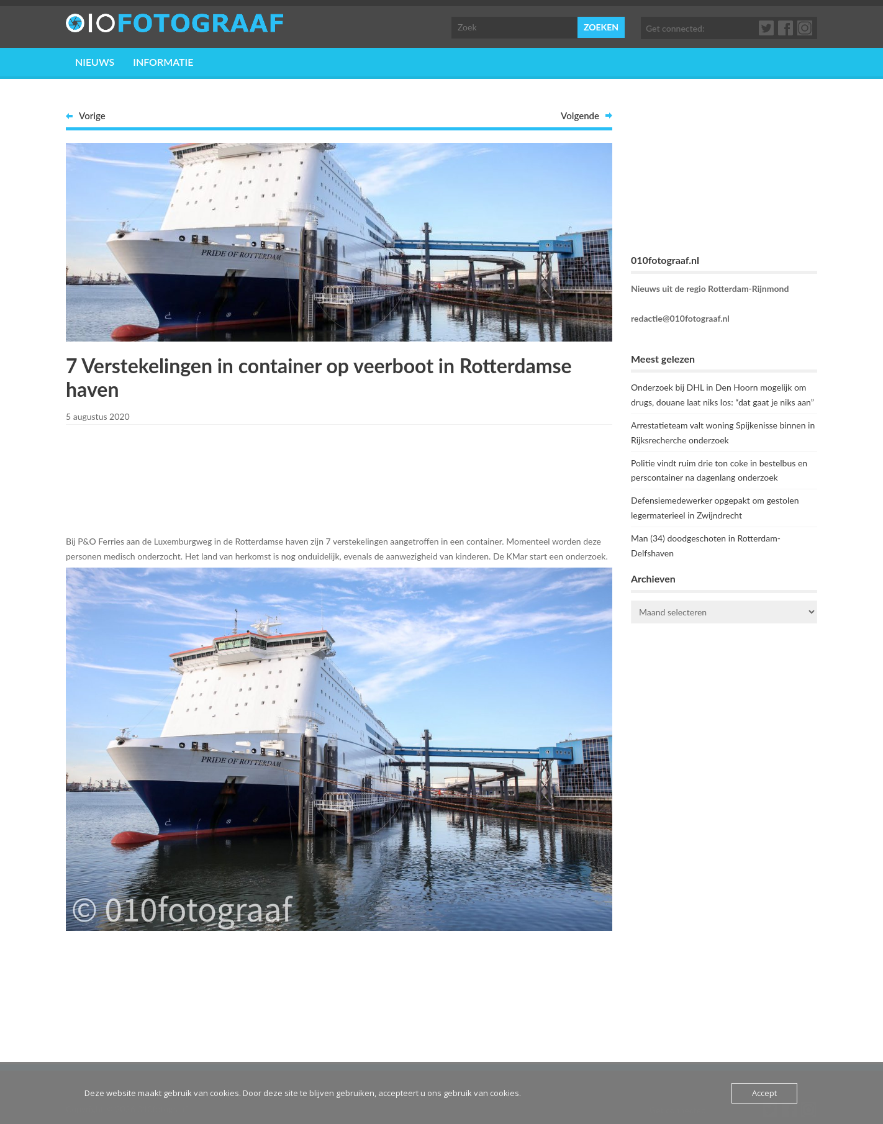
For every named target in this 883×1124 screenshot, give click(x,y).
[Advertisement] (339, 477)
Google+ (805, 28)
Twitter (767, 28)
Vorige (92, 115)
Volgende (580, 115)
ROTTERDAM (724, 682)
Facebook (786, 28)
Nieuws (94, 62)
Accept (764, 1093)
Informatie (163, 62)
